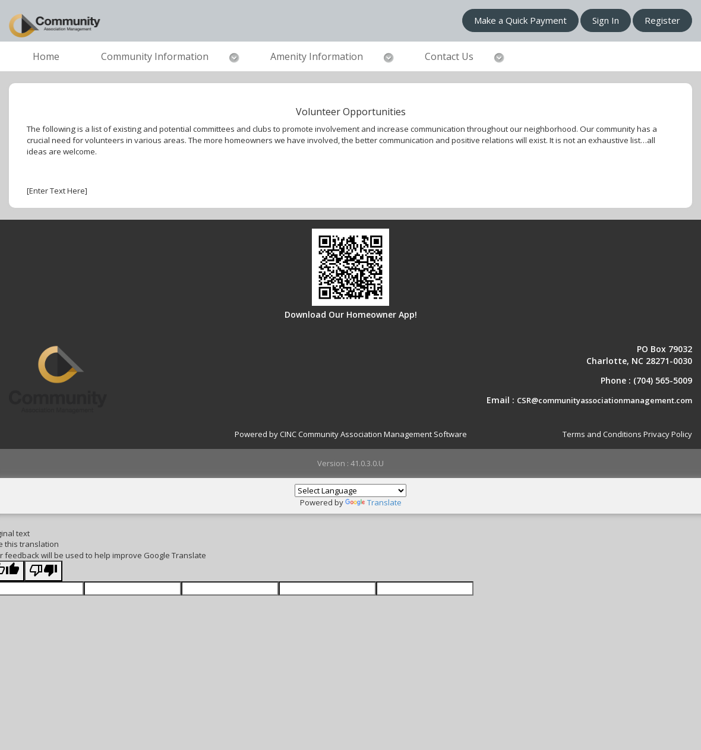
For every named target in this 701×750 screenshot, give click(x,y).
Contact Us (449, 56)
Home (46, 56)
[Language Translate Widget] (350, 490)
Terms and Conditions (602, 434)
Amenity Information (316, 56)
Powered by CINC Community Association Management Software (351, 434)
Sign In (605, 20)
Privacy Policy (667, 434)
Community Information (155, 56)
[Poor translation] (43, 571)
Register (662, 20)
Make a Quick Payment (520, 20)
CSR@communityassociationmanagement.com (604, 400)
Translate (373, 502)
